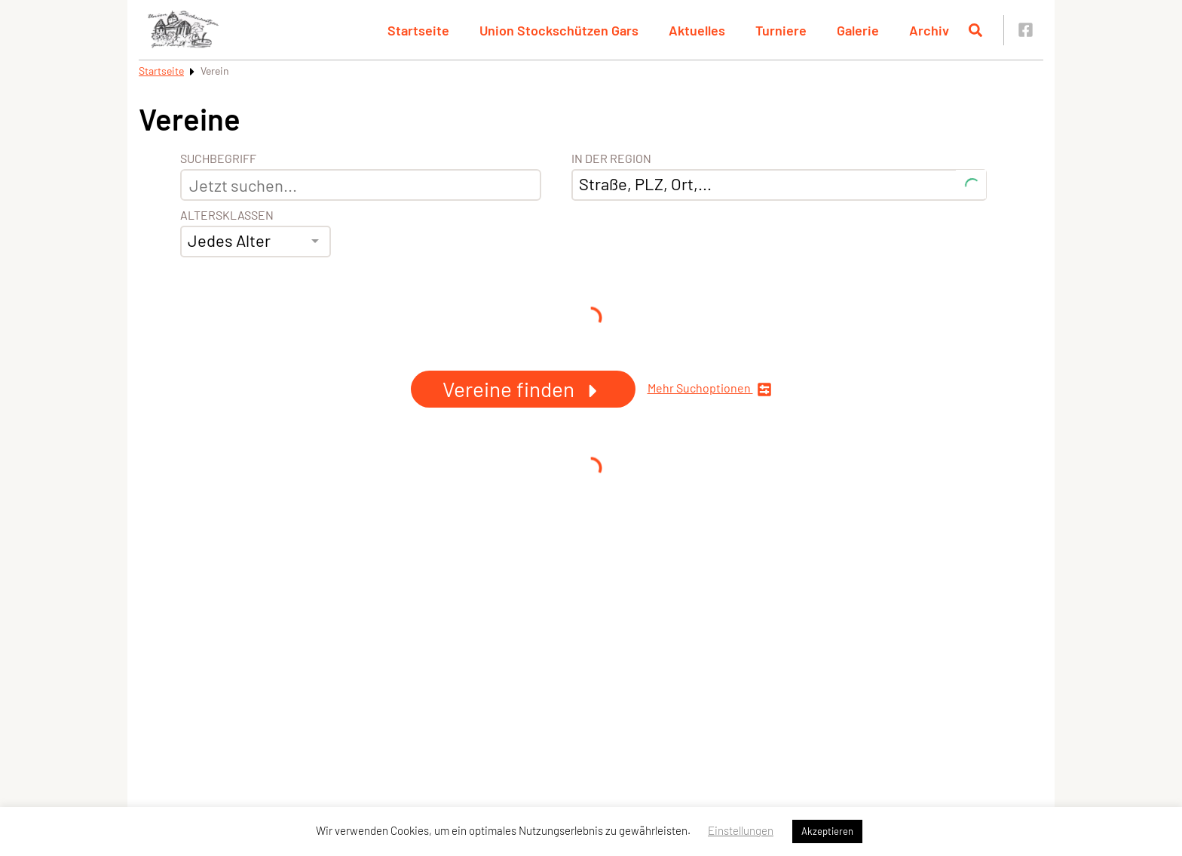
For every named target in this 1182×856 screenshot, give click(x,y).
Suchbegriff (218, 158)
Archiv (929, 30)
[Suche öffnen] (975, 30)
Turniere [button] (781, 30)
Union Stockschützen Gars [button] (558, 30)
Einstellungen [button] (740, 830)
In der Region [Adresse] (611, 158)
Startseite (161, 70)
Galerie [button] (858, 30)
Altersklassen (227, 215)
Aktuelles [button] (697, 30)
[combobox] (255, 241)
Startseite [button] (418, 30)
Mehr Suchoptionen (710, 389)
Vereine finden (523, 389)
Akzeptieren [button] (827, 831)
